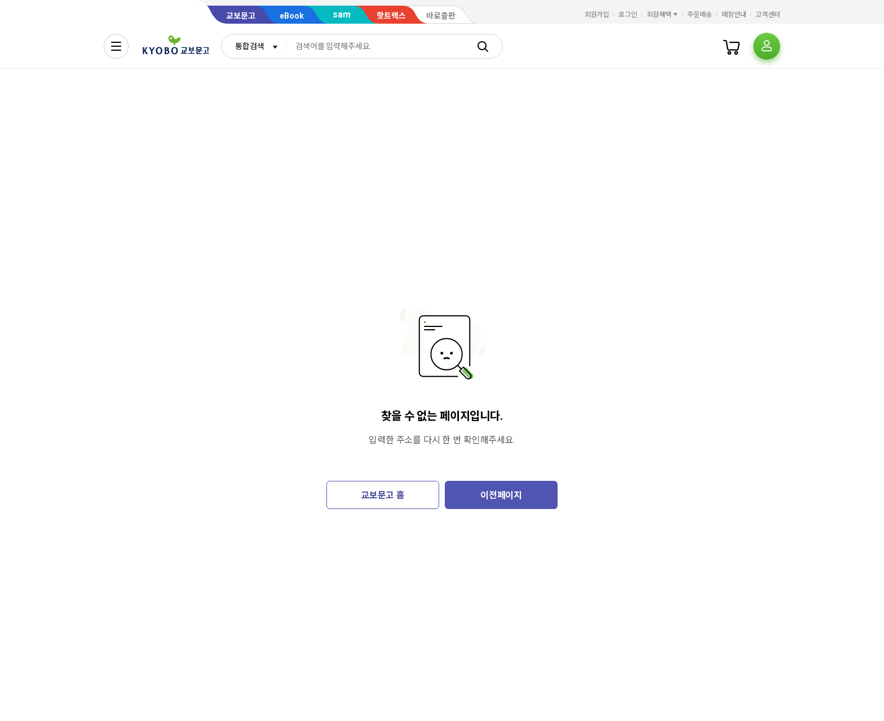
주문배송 (699, 15)
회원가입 (597, 15)
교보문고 (240, 15)
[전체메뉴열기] (116, 46)
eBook (292, 15)
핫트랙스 (391, 15)
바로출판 (441, 15)
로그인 (627, 15)
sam (342, 14)
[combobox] (253, 46)
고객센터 (767, 15)
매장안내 (734, 15)
